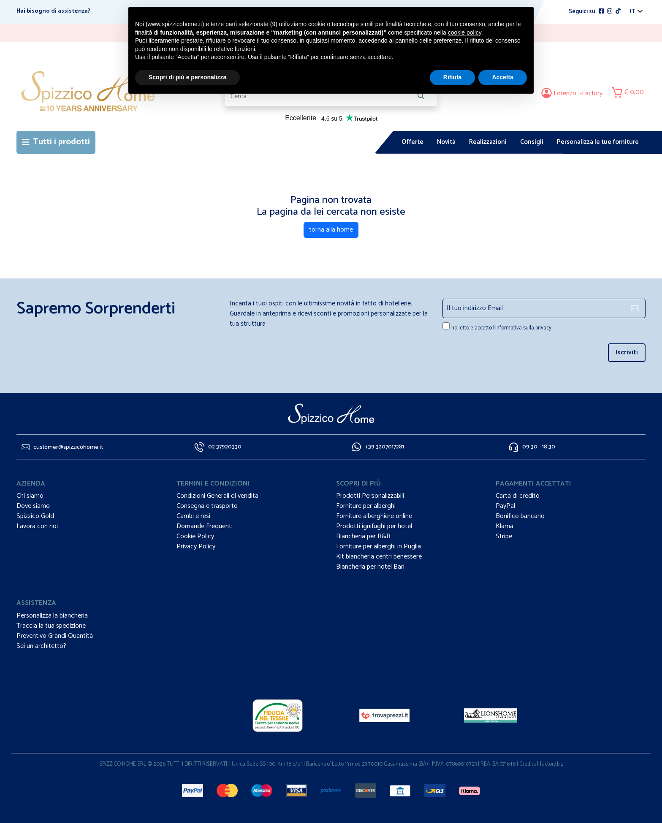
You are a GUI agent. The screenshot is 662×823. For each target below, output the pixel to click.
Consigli (531, 142)
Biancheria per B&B (363, 536)
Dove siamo (33, 506)
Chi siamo (29, 496)
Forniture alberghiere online (374, 516)
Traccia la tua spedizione (51, 625)
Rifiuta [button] (452, 77)
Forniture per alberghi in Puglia (378, 546)
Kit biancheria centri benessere (379, 556)
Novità (446, 142)
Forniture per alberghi (366, 506)
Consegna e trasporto (207, 506)
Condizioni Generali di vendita (217, 496)
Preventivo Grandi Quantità (54, 636)
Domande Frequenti (204, 526)
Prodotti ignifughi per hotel (374, 526)
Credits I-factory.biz (541, 764)
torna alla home (331, 229)
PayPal (505, 506)
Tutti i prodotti (56, 142)
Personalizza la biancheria (52, 615)
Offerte (412, 142)
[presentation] (491, 350)
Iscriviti (627, 352)
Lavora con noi (37, 526)
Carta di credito (518, 496)
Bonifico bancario (520, 516)
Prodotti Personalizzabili (370, 496)
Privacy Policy (195, 546)
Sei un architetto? (41, 646)
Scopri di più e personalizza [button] (187, 77)
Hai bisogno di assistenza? (53, 11)
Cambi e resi (193, 516)
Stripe (504, 536)
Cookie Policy (195, 536)
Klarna (504, 526)
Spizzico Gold (35, 516)
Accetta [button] (502, 77)
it (632, 11)
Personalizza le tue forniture (598, 142)
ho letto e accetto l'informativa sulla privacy (501, 328)
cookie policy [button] (464, 32)
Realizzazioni (488, 142)
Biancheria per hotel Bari (370, 566)
